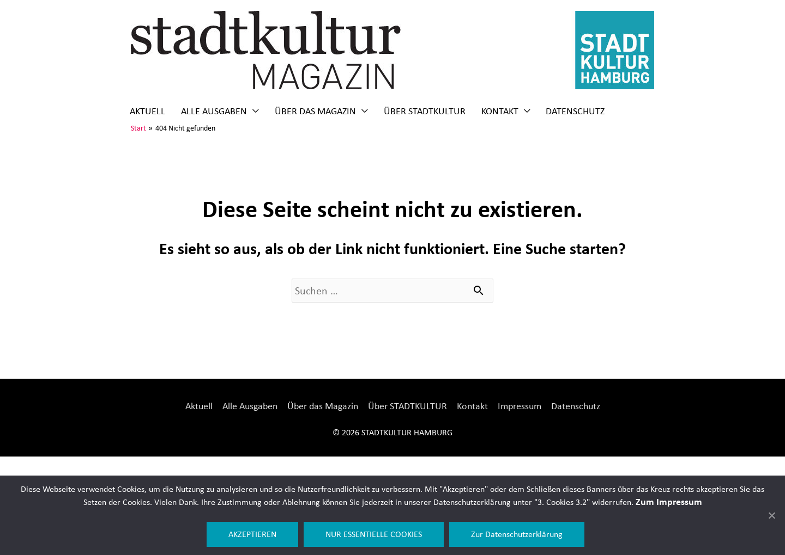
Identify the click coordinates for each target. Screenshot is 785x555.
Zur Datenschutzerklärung (517, 534)
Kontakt (499, 111)
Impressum (519, 405)
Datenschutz (575, 111)
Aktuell (147, 111)
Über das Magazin (315, 111)
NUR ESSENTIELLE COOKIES (373, 534)
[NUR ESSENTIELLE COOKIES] (771, 515)
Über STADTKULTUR (425, 111)
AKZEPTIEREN (252, 534)
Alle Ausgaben (214, 111)
